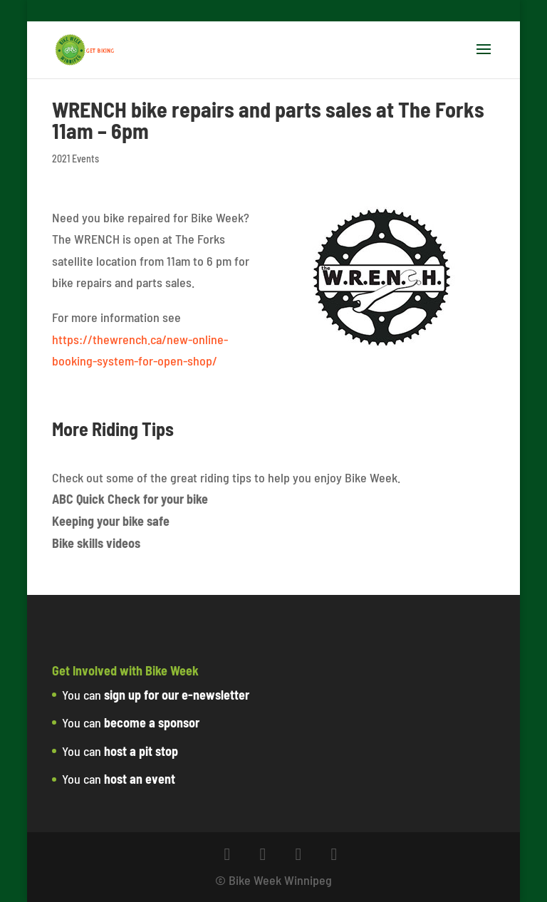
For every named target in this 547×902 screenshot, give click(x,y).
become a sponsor (151, 722)
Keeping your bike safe (111, 521)
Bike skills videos (96, 543)
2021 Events (75, 158)
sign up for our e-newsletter (176, 695)
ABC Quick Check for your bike (130, 499)
